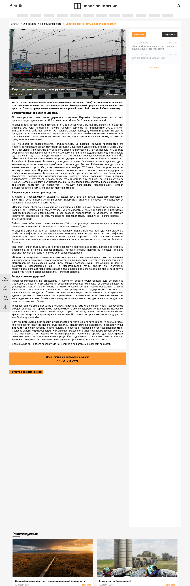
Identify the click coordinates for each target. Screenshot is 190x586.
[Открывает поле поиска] (179, 6)
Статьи (15, 23)
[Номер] (5, 297)
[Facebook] (11, 6)
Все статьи (154, 67)
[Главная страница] (5, 279)
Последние (139, 35)
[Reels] (5, 288)
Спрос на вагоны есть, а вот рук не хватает (91, 23)
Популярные (169, 35)
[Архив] (5, 307)
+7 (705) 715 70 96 (67, 360)
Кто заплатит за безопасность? (149, 58)
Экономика (29, 23)
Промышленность (51, 23)
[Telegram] (15, 6)
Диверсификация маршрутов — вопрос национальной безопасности (153, 47)
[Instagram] (20, 6)
